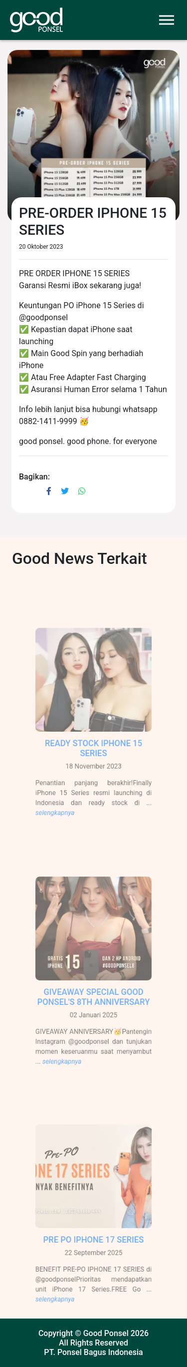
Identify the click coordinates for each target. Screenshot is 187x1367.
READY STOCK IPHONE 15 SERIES (93, 754)
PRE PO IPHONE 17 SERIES (93, 1245)
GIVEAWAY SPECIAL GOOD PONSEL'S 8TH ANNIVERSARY (94, 1002)
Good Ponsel (106, 1333)
